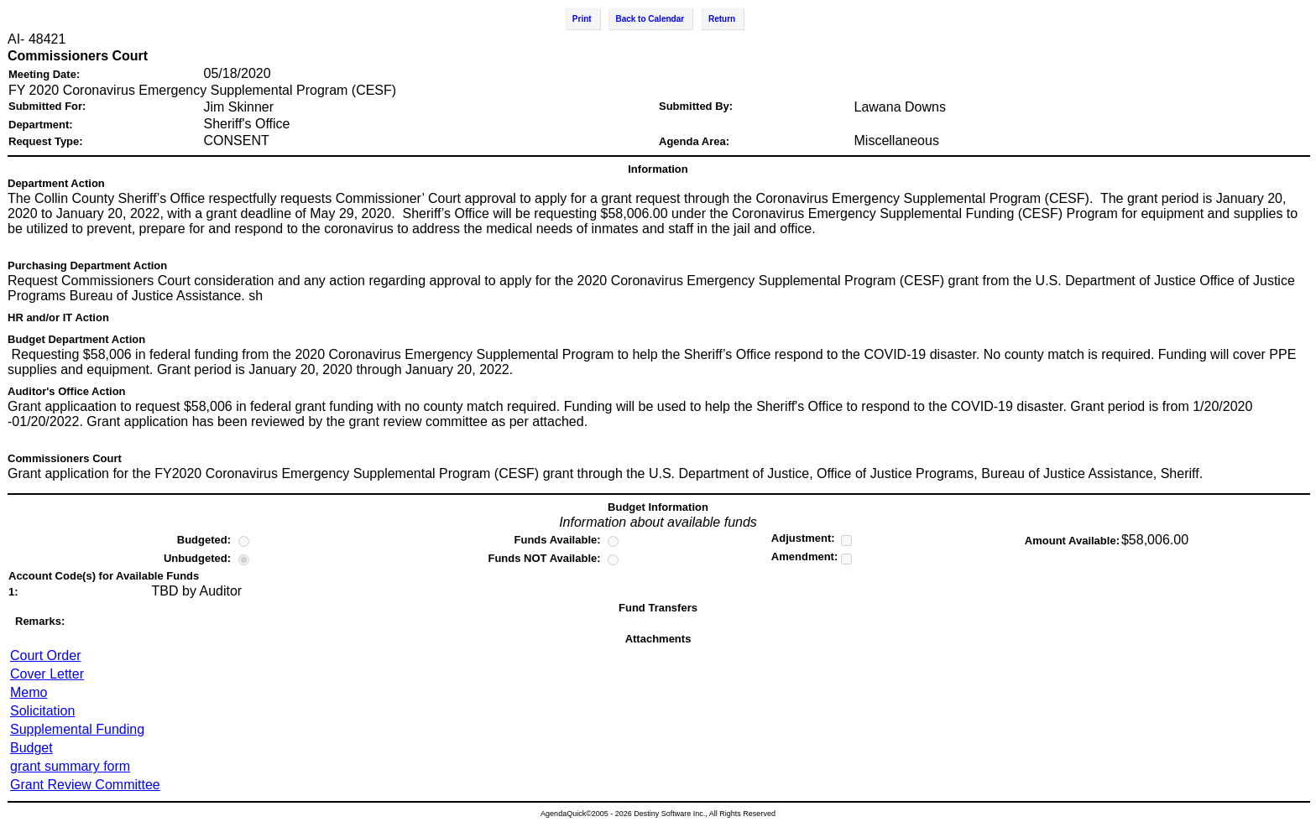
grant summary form (70, 766)
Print (582, 18)
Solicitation (42, 711)
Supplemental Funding (77, 729)
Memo (28, 692)
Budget (31, 748)
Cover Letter (47, 674)
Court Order (45, 655)
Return (721, 18)
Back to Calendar (649, 18)
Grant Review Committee (85, 785)
